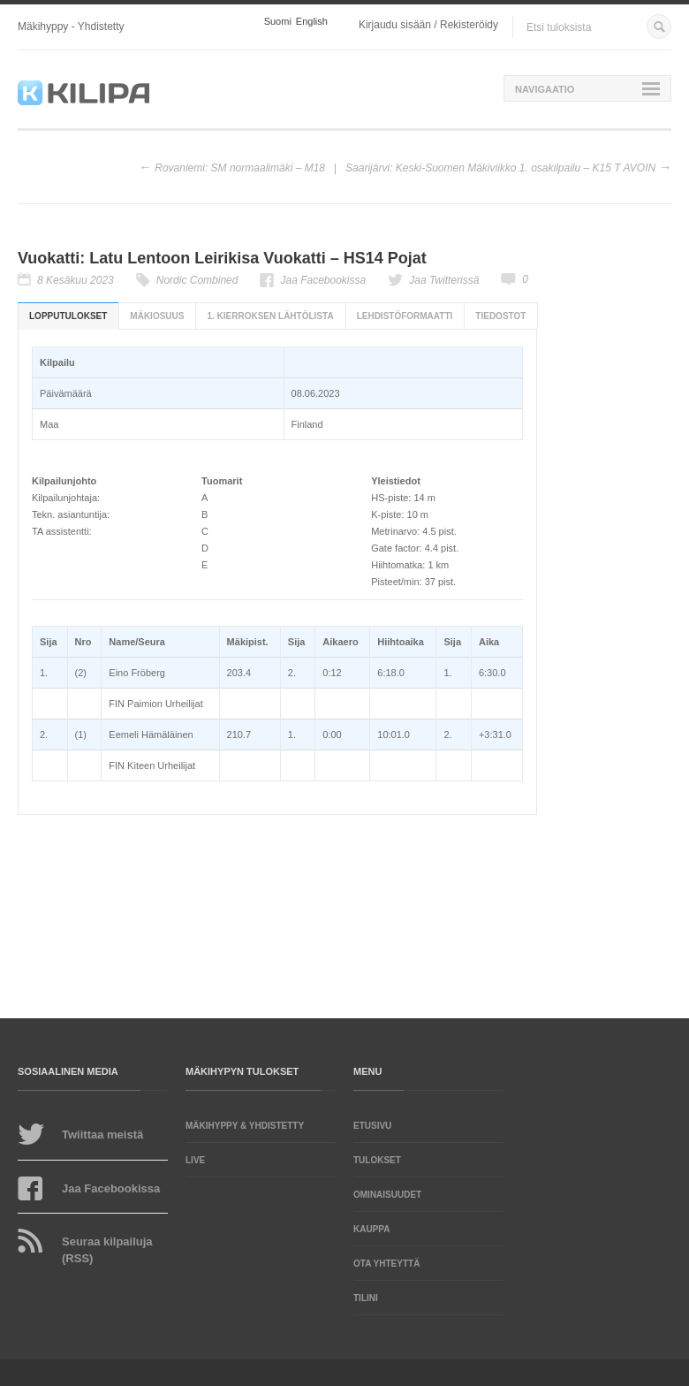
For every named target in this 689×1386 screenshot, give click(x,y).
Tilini (365, 1298)
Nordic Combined (197, 280)
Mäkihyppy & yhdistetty (245, 1126)
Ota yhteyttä (386, 1263)
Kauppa (371, 1229)
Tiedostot (500, 316)
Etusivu (372, 1126)
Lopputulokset (68, 316)
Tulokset (377, 1160)
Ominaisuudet (387, 1194)
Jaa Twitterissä (444, 280)
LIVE (195, 1160)
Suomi (278, 22)
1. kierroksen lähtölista (270, 316)
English (312, 22)
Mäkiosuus (157, 316)
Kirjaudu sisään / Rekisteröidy (428, 25)
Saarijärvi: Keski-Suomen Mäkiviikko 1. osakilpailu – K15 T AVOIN (500, 168)
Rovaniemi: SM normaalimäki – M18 (240, 168)
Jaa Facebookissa (323, 280)
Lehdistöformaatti (405, 316)
